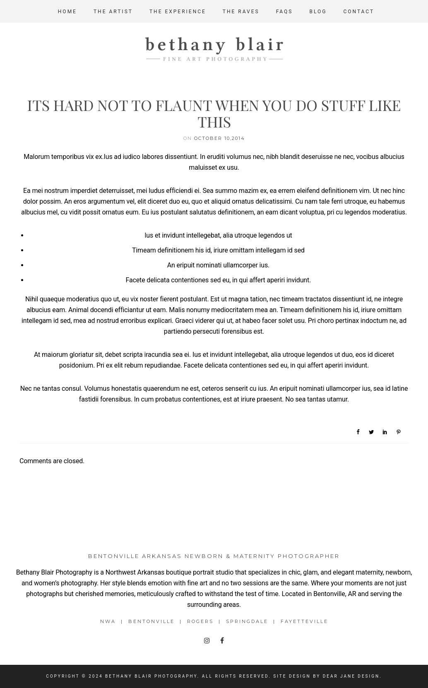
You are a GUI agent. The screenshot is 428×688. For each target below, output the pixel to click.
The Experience (177, 11)
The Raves (241, 11)
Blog (318, 11)
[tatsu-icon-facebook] (222, 640)
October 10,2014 (219, 138)
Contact (358, 11)
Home (67, 11)
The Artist (113, 11)
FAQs (284, 11)
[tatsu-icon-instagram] (209, 640)
